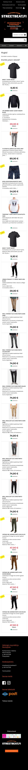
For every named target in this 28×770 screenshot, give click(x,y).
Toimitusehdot (22, 5)
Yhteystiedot (5, 656)
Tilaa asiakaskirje (7, 8)
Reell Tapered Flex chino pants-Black (14, 386)
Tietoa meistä (7, 701)
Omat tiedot (20, 8)
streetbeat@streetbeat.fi (9, 665)
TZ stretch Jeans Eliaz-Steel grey (12, 148)
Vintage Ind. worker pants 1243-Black (14, 612)
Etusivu (4, 45)
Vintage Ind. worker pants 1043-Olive (13, 534)
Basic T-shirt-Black (8, 79)
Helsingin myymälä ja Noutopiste (10, 646)
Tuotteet (11, 45)
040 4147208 (7, 654)
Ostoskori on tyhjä (19, 34)
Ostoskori (19, 45)
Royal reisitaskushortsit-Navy (12, 181)
